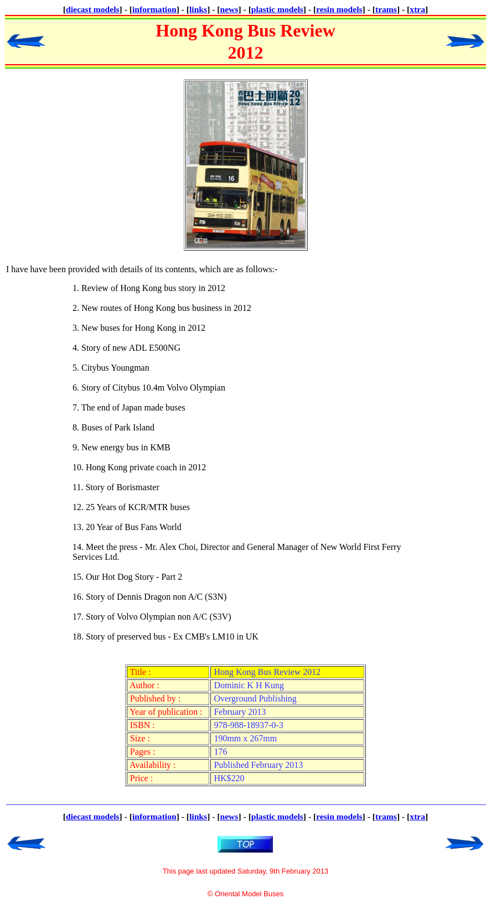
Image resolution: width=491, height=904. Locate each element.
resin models (339, 9)
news (229, 9)
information (154, 9)
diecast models (93, 9)
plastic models (277, 9)
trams (386, 9)
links (198, 9)
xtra (417, 9)
